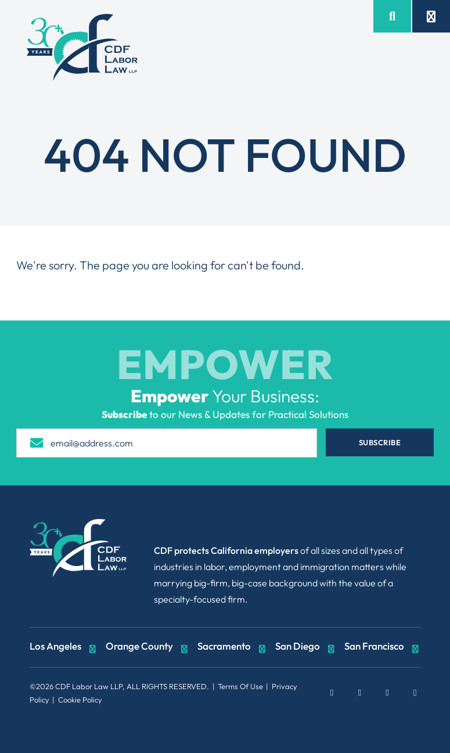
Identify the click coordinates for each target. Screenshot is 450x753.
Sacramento (232, 647)
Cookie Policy (80, 699)
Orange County (148, 647)
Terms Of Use (240, 686)
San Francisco (382, 647)
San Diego (306, 647)
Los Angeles (64, 647)
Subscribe (394, 442)
